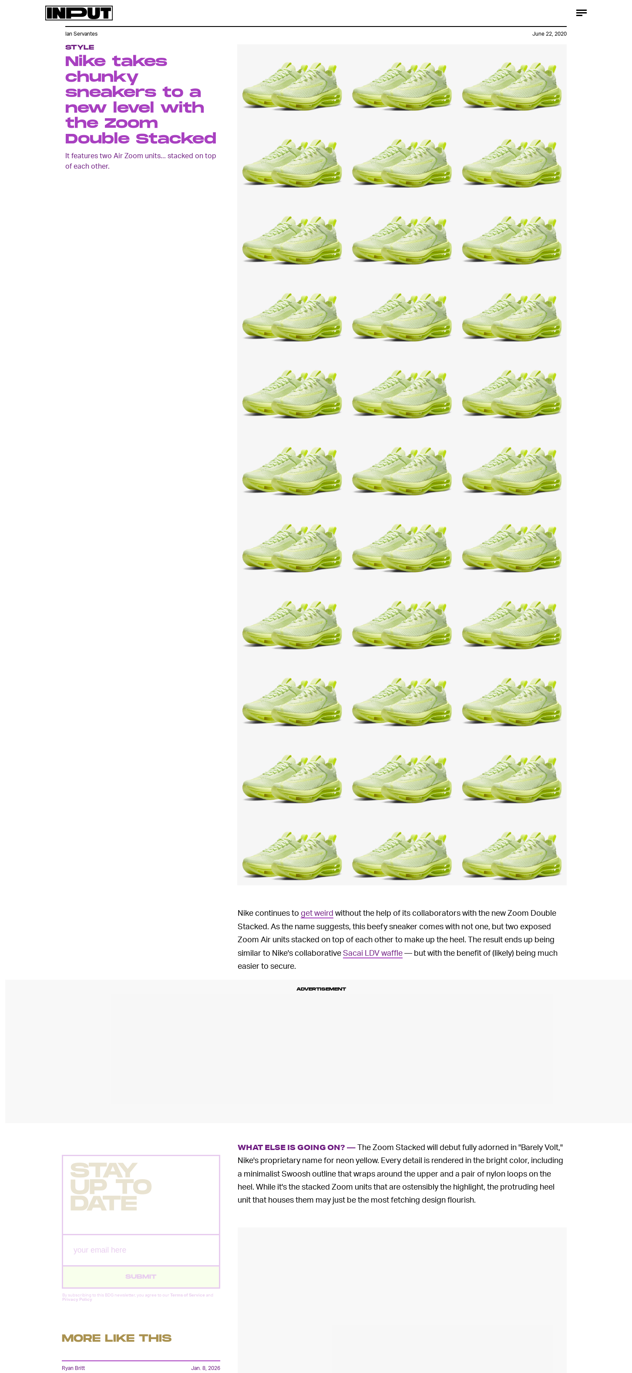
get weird (317, 913)
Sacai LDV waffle (373, 952)
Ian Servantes (81, 33)
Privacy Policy (77, 1305)
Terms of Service (187, 1301)
